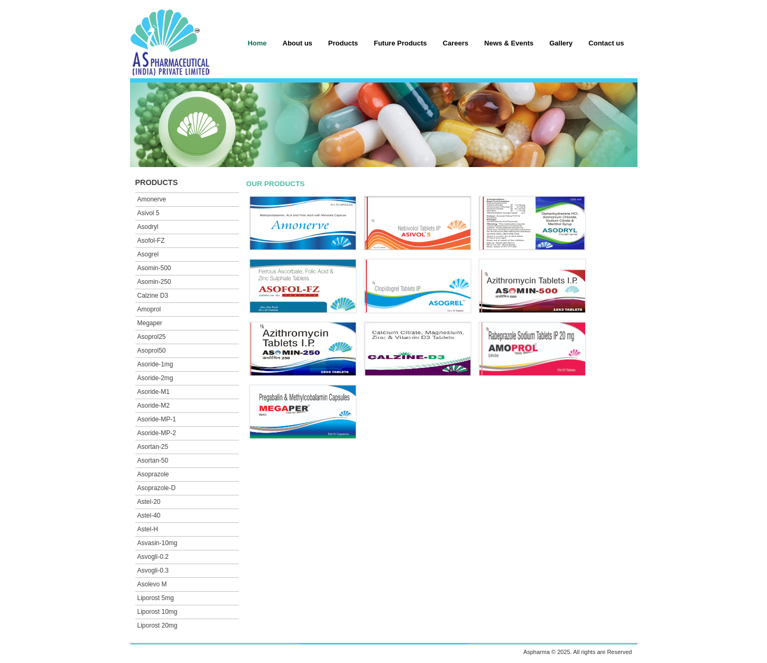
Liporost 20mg (157, 625)
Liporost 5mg (155, 598)
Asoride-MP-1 (156, 419)
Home (256, 43)
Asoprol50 (151, 350)
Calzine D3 (153, 295)
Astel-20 (149, 501)
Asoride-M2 (153, 405)
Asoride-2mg (155, 378)
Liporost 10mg (157, 611)
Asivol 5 (148, 213)
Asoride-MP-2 (156, 433)
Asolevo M (152, 584)
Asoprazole (153, 474)
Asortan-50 (153, 460)
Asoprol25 (151, 336)
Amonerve (152, 199)
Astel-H (147, 529)
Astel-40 (149, 515)
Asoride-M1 (153, 391)
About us (297, 43)
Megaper (149, 323)
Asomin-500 (154, 268)
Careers (455, 43)
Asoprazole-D (156, 488)
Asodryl (148, 227)
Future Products (400, 43)
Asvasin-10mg (157, 543)
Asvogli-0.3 (153, 570)
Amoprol (149, 309)
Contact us (606, 43)
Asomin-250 (154, 282)
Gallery (560, 43)
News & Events (508, 43)
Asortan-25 (153, 446)
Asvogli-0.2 (153, 556)
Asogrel (148, 254)
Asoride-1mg (155, 364)
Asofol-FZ (151, 240)
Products (343, 43)
